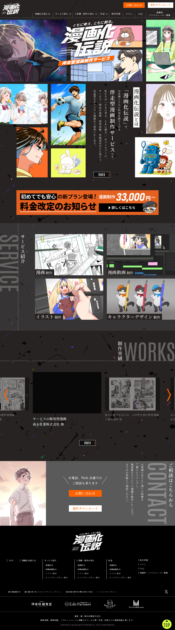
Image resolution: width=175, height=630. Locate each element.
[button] (6, 395)
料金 (102, 13)
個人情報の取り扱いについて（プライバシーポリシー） (43, 592)
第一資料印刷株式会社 (90, 616)
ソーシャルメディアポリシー (107, 592)
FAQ (140, 13)
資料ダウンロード (160, 5)
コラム (129, 13)
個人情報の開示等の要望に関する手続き (79, 592)
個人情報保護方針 (14, 592)
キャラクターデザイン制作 (57, 577)
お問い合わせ (134, 5)
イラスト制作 (51, 573)
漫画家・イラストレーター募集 (154, 573)
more (101, 174)
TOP (11, 560)
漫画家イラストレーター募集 (160, 13)
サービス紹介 (61, 13)
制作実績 (116, 13)
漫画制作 (49, 565)
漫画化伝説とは (42, 13)
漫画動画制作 (51, 569)
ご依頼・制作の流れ (84, 13)
